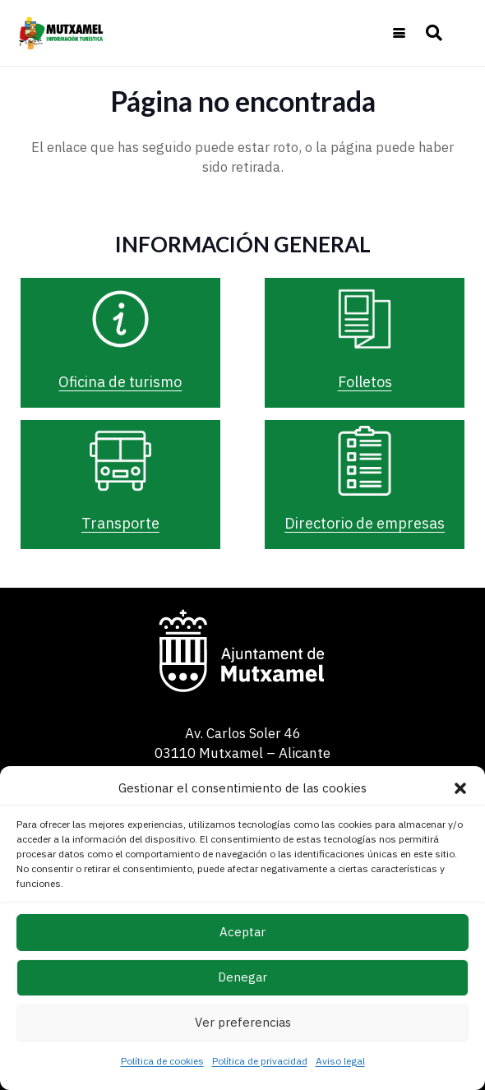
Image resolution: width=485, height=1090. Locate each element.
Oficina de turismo (120, 381)
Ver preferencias (243, 1022)
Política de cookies (162, 1061)
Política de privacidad (259, 1061)
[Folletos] (365, 319)
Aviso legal (340, 1061)
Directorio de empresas (364, 523)
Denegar (242, 977)
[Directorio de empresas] (365, 461)
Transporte (120, 523)
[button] (460, 788)
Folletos (365, 381)
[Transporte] (121, 461)
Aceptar (242, 932)
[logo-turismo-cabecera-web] (63, 32)
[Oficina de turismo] (121, 319)
